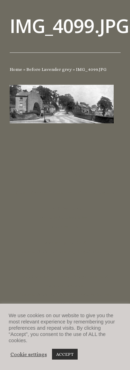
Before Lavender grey (49, 69)
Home (16, 69)
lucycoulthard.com (65, 285)
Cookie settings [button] (28, 354)
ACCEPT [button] (64, 354)
